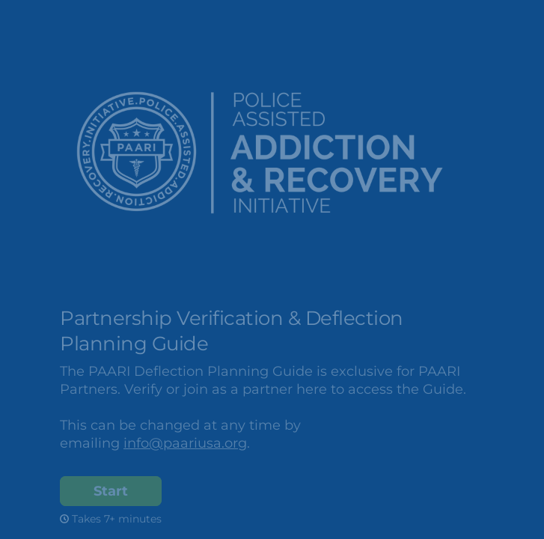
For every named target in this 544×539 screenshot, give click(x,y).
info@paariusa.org (185, 443)
